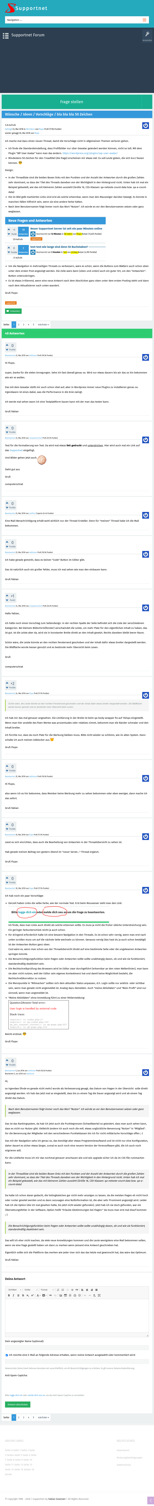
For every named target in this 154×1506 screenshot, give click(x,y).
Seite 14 (9, 1469)
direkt (8, 1474)
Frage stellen (71, 101)
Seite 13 (27, 1464)
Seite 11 (9, 1464)
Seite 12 (18, 1464)
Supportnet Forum (28, 35)
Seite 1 (17, 1450)
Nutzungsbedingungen (130, 1457)
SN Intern (30, 129)
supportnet (10, 303)
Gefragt (8, 129)
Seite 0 (9, 1450)
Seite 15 (18, 1469)
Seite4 (10, 1455)
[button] (15, 1289)
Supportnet (16, 450)
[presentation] (30, 1385)
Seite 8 (10, 1459)
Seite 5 (18, 1455)
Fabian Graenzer (57, 1499)
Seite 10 (27, 1459)
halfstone (33, 355)
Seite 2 (25, 1450)
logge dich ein (16, 1395)
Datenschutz (124, 1464)
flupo (41, 129)
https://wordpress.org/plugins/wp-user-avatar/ (90, 153)
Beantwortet (10, 355)
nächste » (43, 324)
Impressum (123, 1450)
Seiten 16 (29, 1469)
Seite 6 (26, 1455)
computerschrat (35, 438)
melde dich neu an (36, 1395)
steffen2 (32, 513)
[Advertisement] (77, 66)
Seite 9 (19, 1459)
